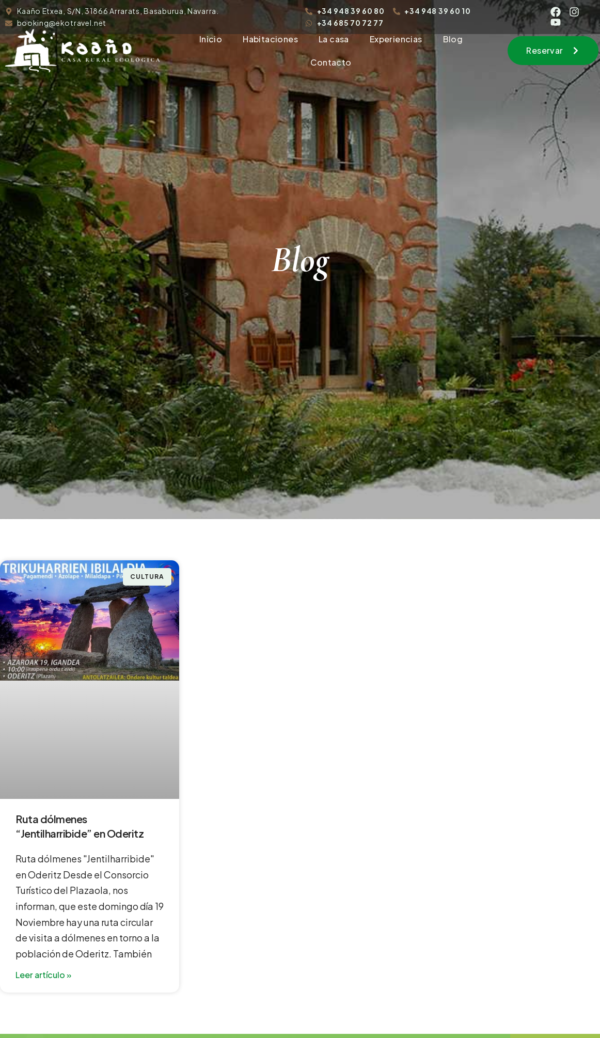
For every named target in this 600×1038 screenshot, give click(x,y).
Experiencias (396, 39)
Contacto (330, 62)
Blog (453, 39)
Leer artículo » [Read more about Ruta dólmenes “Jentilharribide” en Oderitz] (43, 974)
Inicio (210, 39)
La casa (334, 39)
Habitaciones (270, 39)
